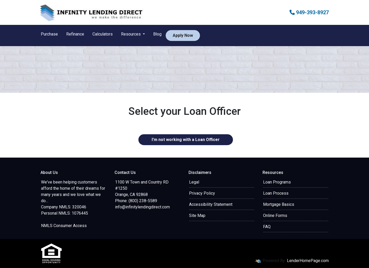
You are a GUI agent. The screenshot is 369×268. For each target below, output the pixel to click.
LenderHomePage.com (308, 260)
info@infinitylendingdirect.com (142, 206)
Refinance (75, 34)
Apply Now (183, 35)
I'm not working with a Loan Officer (186, 139)
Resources (131, 34)
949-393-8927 (309, 12)
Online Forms (275, 215)
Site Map (197, 215)
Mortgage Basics (278, 204)
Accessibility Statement (210, 204)
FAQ (267, 226)
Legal (194, 182)
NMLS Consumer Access (64, 225)
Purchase (49, 34)
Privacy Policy (202, 193)
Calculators (102, 34)
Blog (157, 34)
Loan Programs (277, 182)
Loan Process (276, 193)
